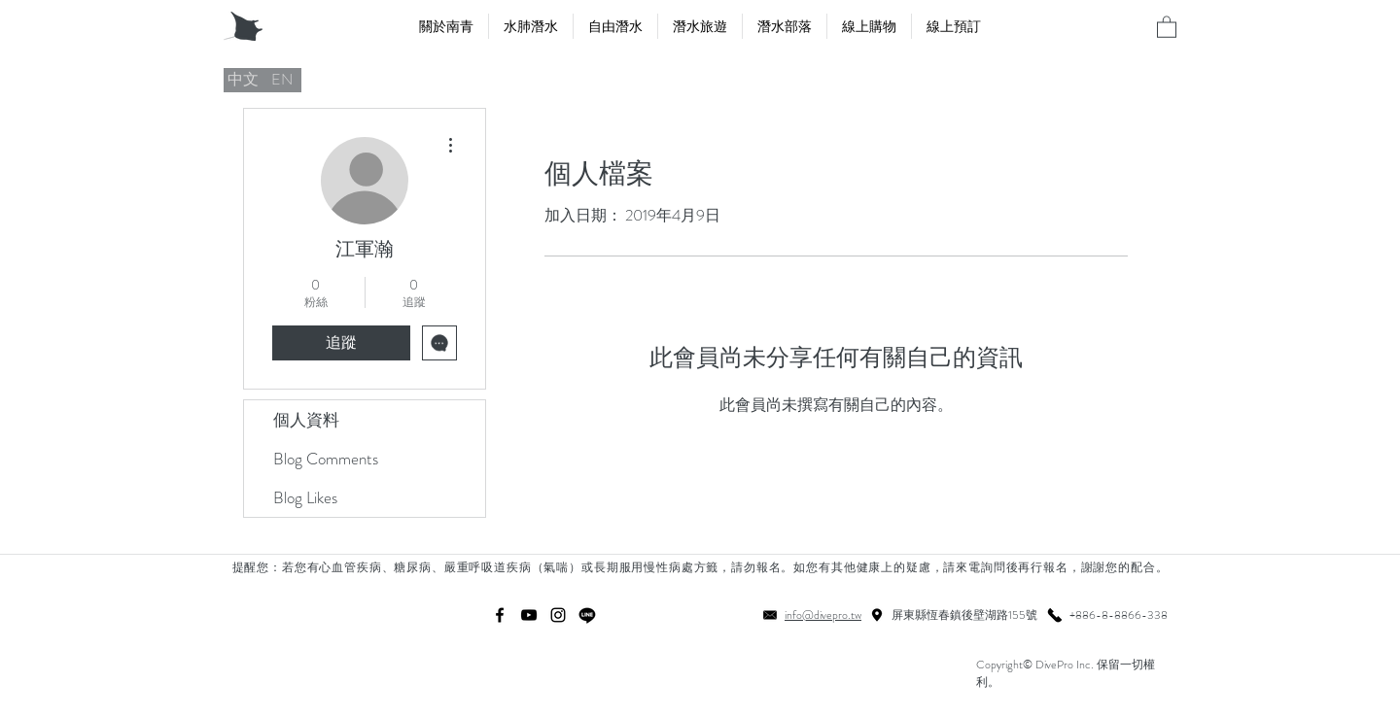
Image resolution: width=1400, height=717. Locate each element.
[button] (1166, 26)
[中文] (243, 80)
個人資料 (306, 419)
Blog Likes (305, 497)
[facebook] (499, 615)
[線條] (587, 615)
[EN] (281, 80)
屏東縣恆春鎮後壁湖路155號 (964, 615)
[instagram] (558, 615)
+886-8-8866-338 (1118, 615)
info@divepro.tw (823, 615)
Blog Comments (325, 458)
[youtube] (529, 615)
